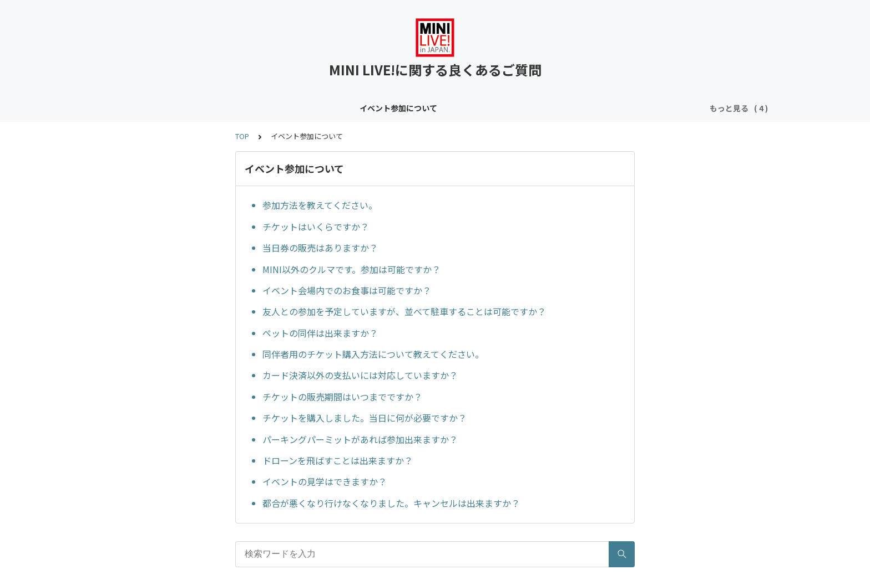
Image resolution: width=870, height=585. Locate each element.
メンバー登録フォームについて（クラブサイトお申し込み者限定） (534, 108)
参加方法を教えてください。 (319, 205)
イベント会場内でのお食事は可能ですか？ (346, 290)
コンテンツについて (274, 108)
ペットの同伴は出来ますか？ (320, 333)
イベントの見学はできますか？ (324, 481)
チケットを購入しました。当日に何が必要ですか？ (364, 417)
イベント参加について (185, 108)
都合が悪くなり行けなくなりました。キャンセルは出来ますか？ (391, 503)
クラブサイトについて (363, 108)
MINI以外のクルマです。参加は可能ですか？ (351, 269)
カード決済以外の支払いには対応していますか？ (360, 375)
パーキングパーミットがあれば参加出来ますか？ (360, 439)
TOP (242, 136)
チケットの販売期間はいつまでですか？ (342, 396)
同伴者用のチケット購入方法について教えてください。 (373, 354)
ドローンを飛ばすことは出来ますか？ (337, 460)
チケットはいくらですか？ (315, 226)
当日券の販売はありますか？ (320, 247)
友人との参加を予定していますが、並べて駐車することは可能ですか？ (404, 311)
